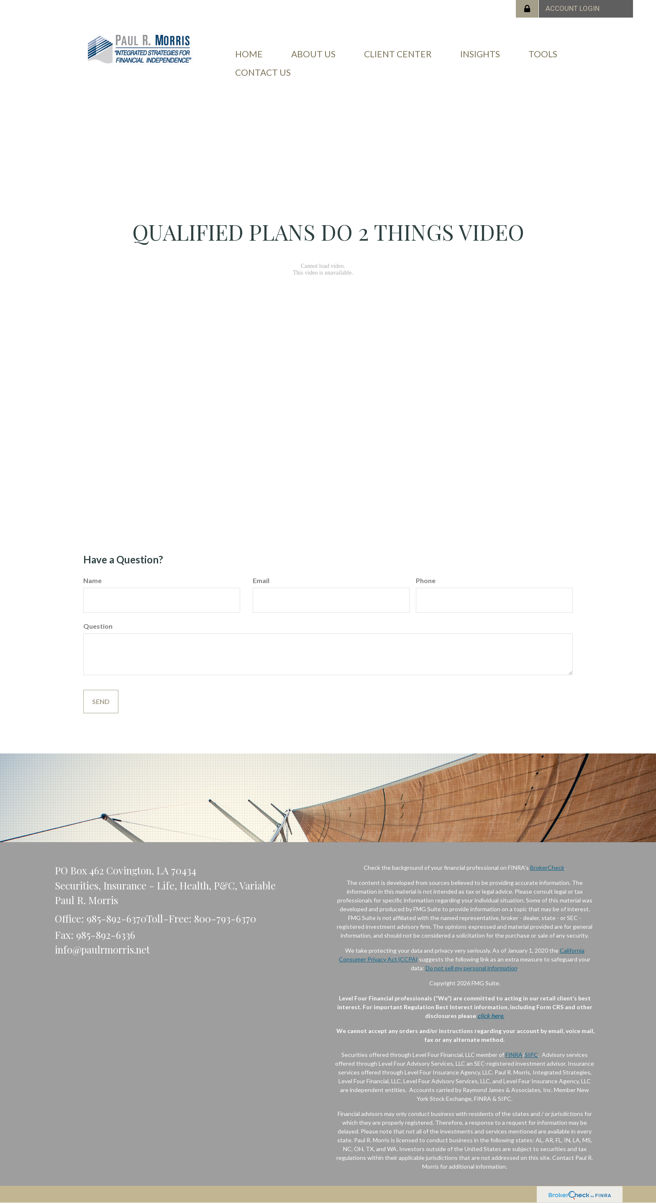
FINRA (514, 1054)
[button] (313, 54)
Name (92, 580)
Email (261, 580)
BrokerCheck (547, 867)
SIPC (531, 1054)
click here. (490, 1015)
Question (98, 626)
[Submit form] (100, 701)
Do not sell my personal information (471, 968)
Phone (426, 580)
